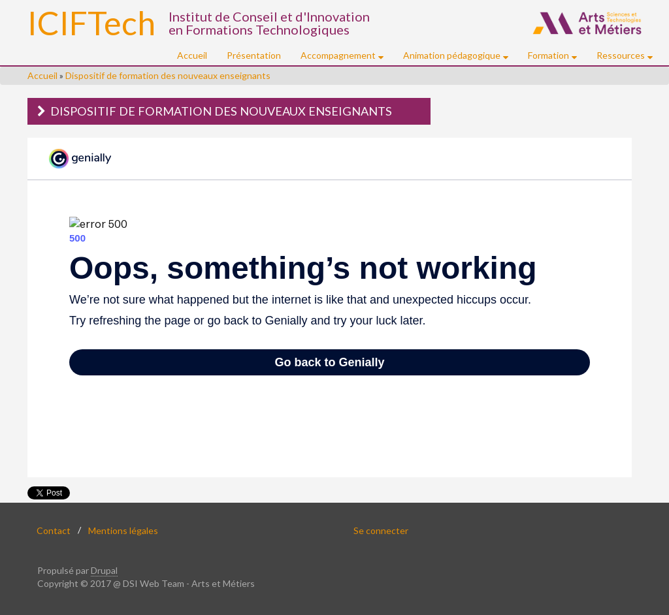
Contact (54, 529)
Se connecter (380, 529)
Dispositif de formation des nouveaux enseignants (167, 75)
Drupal (104, 570)
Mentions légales (123, 529)
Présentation (254, 55)
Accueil (192, 55)
